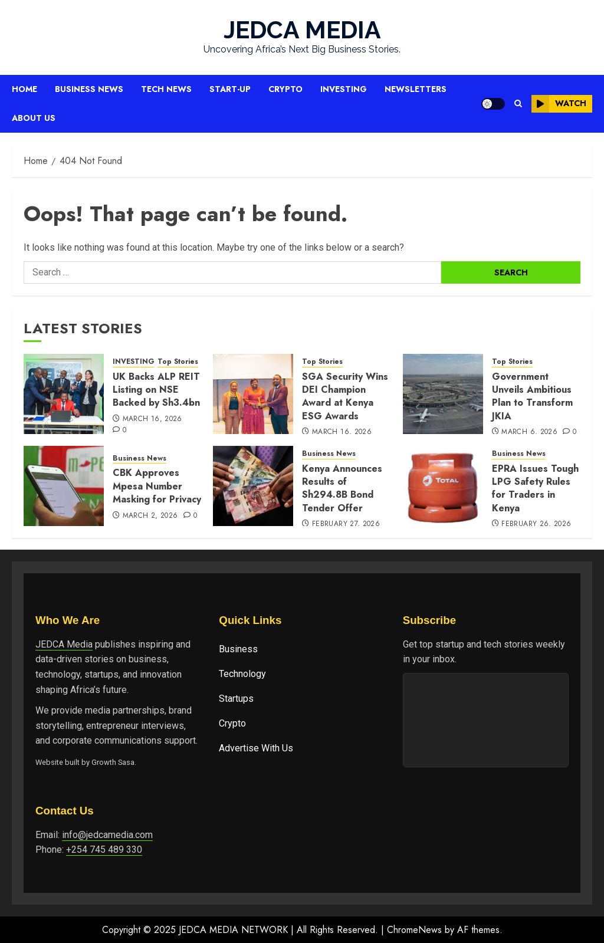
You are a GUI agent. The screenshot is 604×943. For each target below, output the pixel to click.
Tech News (166, 89)
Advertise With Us (256, 748)
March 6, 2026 (529, 432)
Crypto (285, 89)
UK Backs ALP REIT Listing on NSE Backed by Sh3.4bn (156, 390)
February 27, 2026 (346, 524)
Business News (89, 89)
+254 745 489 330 (104, 849)
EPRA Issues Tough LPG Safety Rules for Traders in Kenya (535, 488)
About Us (33, 118)
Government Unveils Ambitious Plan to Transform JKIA (532, 396)
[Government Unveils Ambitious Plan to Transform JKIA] (443, 394)
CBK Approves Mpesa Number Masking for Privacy (157, 486)
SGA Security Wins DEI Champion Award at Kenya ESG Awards (345, 396)
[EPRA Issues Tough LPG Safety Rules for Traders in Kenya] (443, 486)
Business (238, 649)
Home (24, 89)
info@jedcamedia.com (107, 834)
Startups (236, 698)
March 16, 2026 (152, 419)
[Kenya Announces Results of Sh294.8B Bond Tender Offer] (253, 486)
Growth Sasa (112, 762)
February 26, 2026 (536, 524)
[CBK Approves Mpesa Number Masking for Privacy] (64, 486)
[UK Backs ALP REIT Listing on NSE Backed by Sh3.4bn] (64, 394)
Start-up (230, 89)
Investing (343, 89)
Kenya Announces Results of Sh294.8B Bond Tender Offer (342, 488)
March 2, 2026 (150, 516)
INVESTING (134, 362)
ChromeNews (414, 930)
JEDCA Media (64, 644)
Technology (242, 673)
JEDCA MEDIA (302, 29)
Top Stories (177, 362)
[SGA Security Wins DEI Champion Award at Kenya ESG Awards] (253, 394)
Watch (558, 104)
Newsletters (416, 89)
